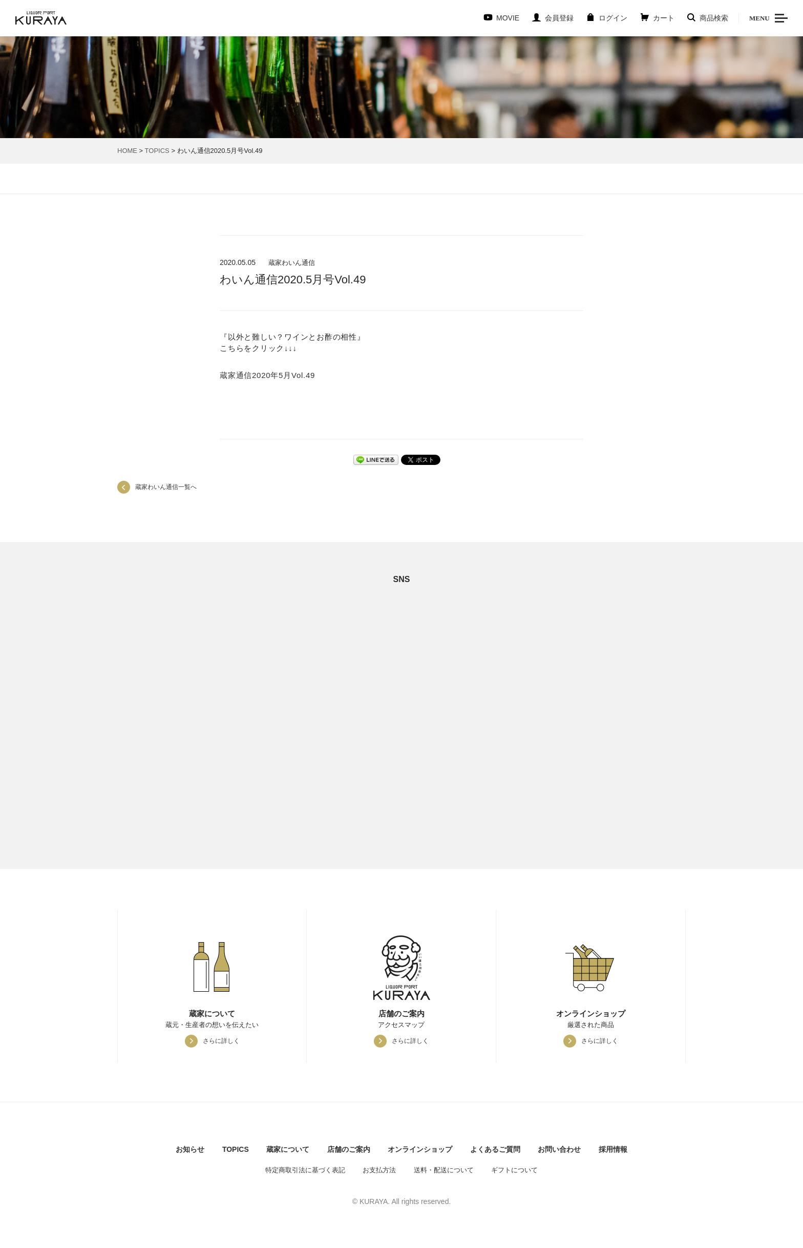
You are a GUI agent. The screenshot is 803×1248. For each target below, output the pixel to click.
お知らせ (190, 1149)
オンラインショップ (420, 1149)
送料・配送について (444, 1170)
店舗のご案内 (348, 1149)
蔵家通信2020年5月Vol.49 (267, 375)
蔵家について (287, 1149)
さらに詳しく (221, 1040)
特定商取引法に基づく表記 (305, 1170)
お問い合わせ (559, 1149)
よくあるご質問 (495, 1149)
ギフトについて (514, 1170)
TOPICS (157, 150)
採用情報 (613, 1149)
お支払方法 (379, 1170)
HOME (127, 150)
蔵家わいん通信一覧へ (166, 487)
